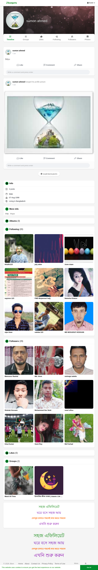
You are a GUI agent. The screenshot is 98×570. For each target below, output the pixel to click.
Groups (13, 461)
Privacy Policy (47, 564)
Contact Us (35, 564)
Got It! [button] (89, 567)
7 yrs (14, 53)
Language (89, 564)
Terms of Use (60, 564)
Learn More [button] (66, 567)
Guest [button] (91, 3)
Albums (13, 221)
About (27, 564)
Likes (12, 453)
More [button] (76, 564)
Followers (14, 341)
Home (20, 564)
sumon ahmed (36, 21)
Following (14, 229)
